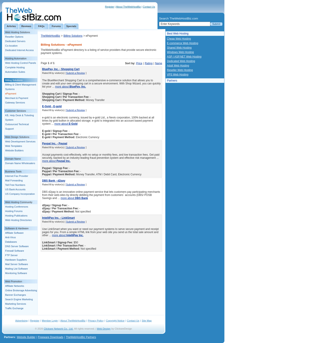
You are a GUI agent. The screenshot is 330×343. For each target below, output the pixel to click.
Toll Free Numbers (15, 185)
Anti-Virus (10, 237)
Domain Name (13, 158)
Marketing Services (15, 303)
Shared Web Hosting (179, 47)
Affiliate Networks (14, 286)
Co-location (11, 45)
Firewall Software (14, 250)
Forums (56, 26)
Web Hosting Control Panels (20, 63)
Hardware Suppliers (16, 259)
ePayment (10, 93)
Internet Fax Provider (16, 176)
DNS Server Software (17, 246)
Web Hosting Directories (18, 220)
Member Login (50, 320)
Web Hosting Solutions (17, 32)
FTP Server (11, 255)
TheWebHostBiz (50, 35)
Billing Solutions (14, 80)
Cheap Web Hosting (179, 38)
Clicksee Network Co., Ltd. (58, 328)
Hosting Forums (14, 211)
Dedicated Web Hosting (181, 61)
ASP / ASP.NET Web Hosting (184, 56)
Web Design (104, 328)
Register (109, 6)
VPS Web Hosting (177, 74)
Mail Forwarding (14, 180)
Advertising (21, 320)
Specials (71, 26)
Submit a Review (75, 73)
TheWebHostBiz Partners (81, 337)
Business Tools (13, 171)
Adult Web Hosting (178, 65)
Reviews (26, 26)
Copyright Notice (115, 320)
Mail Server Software (16, 264)
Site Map (147, 320)
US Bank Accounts (15, 189)
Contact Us (149, 6)
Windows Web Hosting (180, 52)
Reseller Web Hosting (180, 70)
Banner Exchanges (15, 295)
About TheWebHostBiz (128, 6)
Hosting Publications (16, 215)
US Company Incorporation (20, 194)
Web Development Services (20, 141)
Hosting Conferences (16, 206)
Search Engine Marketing (19, 299)
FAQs (41, 26)
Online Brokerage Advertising (21, 290)
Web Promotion (13, 281)
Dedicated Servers (15, 41)
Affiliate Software (14, 233)
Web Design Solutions (17, 137)
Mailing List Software (16, 268)
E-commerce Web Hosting (182, 43)
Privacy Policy (96, 320)
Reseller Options (14, 36)
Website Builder (26, 337)
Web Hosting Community (18, 202)
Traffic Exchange (14, 308)
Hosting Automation (15, 58)
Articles (11, 26)
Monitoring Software (16, 273)
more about (70, 86)
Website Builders (14, 150)
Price (139, 63)
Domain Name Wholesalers (20, 163)
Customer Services (15, 110)
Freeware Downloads (50, 337)
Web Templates (13, 146)
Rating (149, 63)
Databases (11, 241)
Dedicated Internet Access (19, 50)
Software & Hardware (17, 228)
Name (158, 63)
